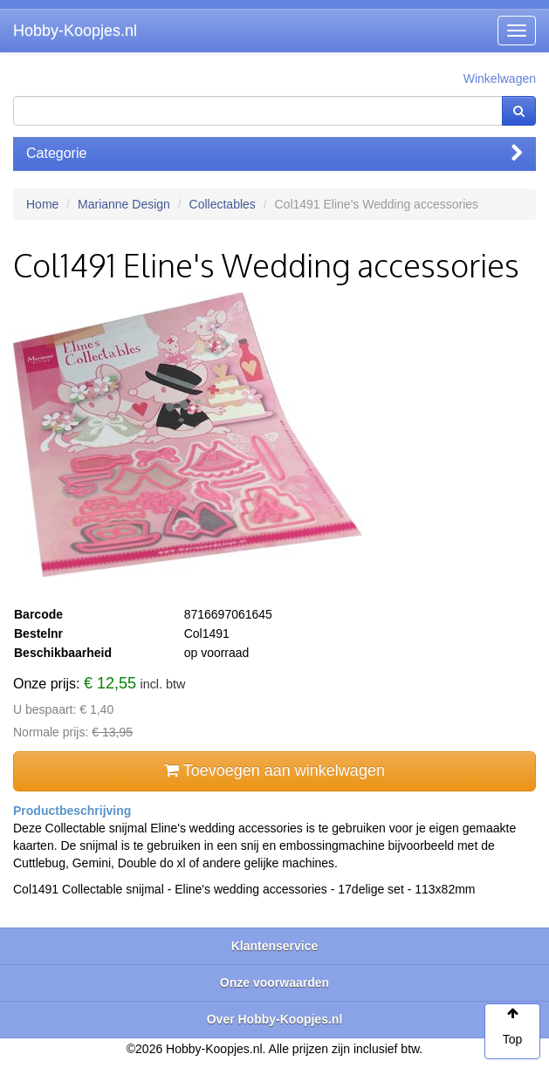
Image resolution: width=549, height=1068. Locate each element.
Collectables (222, 204)
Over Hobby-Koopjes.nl (275, 1019)
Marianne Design (124, 204)
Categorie (274, 153)
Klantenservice (275, 946)
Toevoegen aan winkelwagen (274, 770)
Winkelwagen (499, 79)
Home (42, 204)
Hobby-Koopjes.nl (75, 30)
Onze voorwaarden (274, 982)
